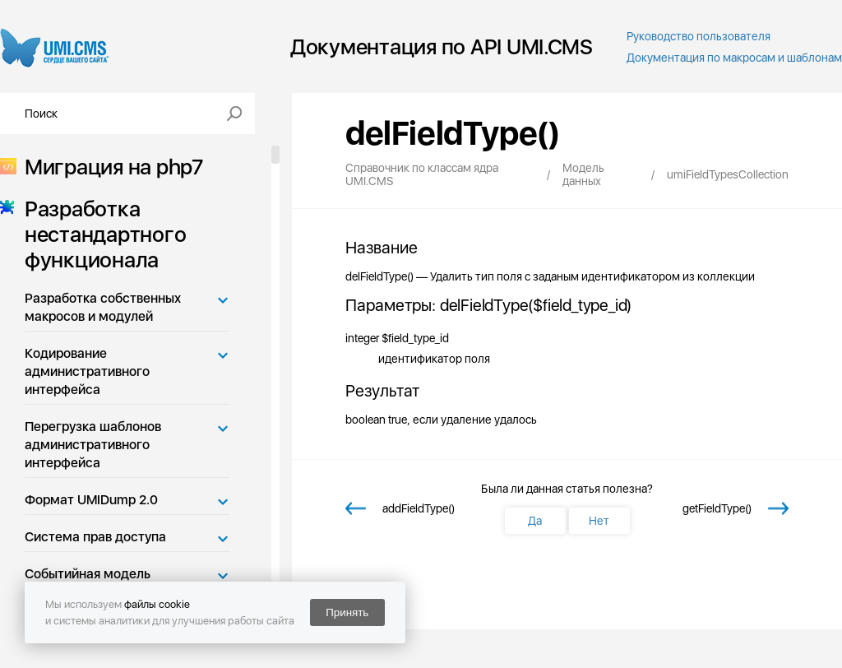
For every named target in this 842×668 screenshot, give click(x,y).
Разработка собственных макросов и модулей (103, 307)
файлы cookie (157, 604)
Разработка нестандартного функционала (100, 234)
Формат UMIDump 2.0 (91, 500)
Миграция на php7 (109, 166)
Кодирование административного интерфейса (87, 371)
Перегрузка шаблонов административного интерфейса (93, 445)
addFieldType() (418, 508)
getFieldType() (717, 508)
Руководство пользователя (698, 36)
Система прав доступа (95, 537)
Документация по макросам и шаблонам (734, 57)
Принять (347, 612)
